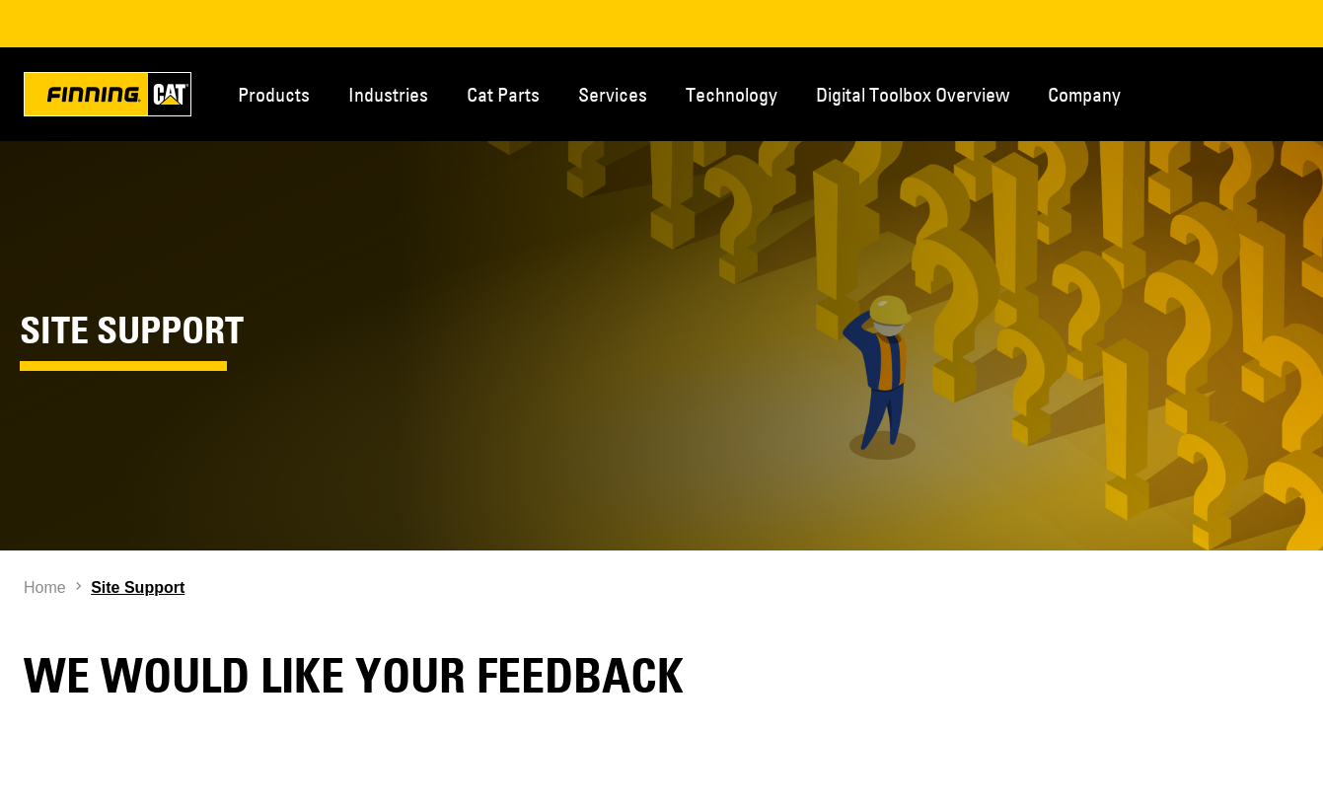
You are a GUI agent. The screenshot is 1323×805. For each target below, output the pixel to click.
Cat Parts (503, 94)
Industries (388, 94)
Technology (731, 94)
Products (274, 94)
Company (1084, 94)
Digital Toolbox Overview (912, 94)
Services (612, 94)
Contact (1228, 93)
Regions (1293, 93)
